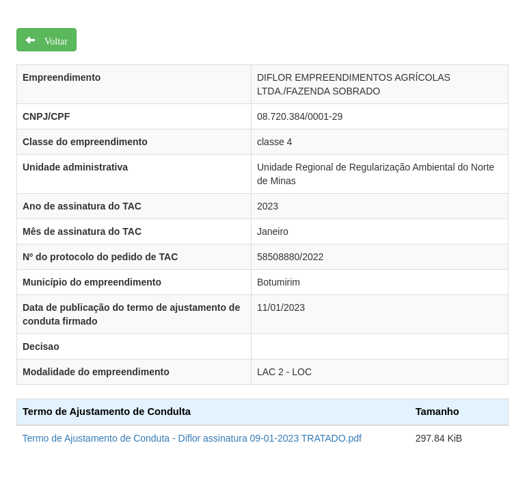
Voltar (51, 39)
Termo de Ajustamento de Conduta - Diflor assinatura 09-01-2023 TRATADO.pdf (192, 438)
